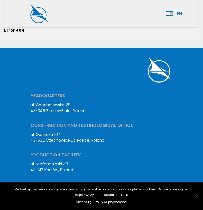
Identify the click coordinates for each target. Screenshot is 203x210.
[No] (196, 196)
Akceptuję (84, 202)
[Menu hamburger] (169, 13)
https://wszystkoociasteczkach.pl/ (101, 195)
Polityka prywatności (110, 202)
